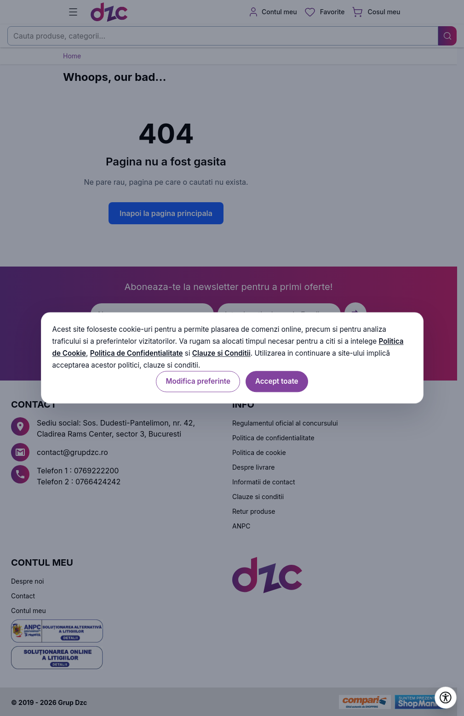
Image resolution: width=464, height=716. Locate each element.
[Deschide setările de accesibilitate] (446, 698)
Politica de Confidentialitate (136, 353)
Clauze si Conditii (221, 353)
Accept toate (276, 381)
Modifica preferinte (198, 381)
